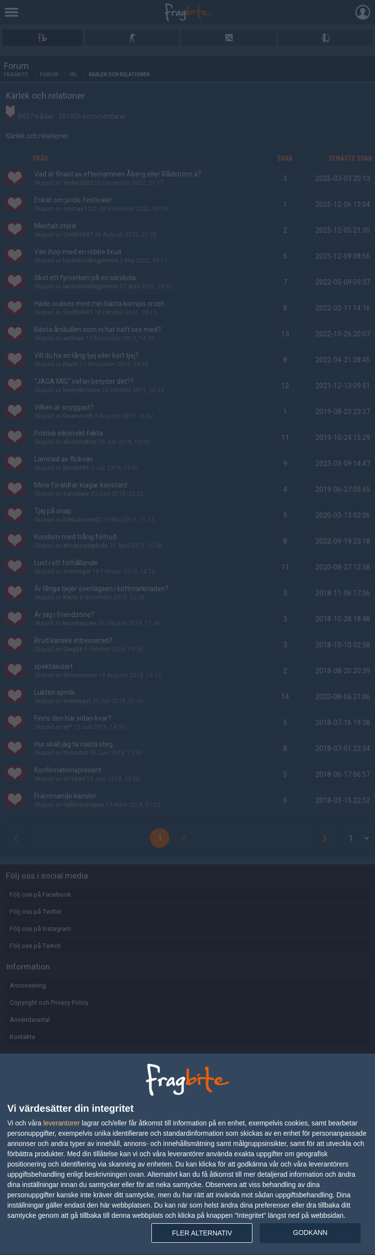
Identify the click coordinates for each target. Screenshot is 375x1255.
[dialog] (187, 1154)
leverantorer (61, 1123)
